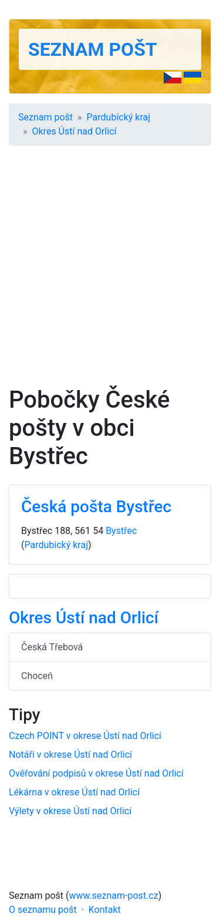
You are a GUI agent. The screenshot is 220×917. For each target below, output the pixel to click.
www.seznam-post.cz (113, 895)
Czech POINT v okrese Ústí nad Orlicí (85, 735)
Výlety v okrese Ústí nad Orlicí (70, 811)
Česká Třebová (52, 647)
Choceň (37, 675)
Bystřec (121, 530)
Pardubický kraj (118, 117)
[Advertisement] (110, 270)
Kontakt (105, 909)
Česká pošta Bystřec (96, 506)
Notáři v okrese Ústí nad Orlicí (70, 754)
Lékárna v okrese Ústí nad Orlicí (74, 792)
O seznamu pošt (43, 909)
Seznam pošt (92, 49)
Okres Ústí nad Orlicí (74, 131)
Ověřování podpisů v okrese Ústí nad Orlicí (96, 773)
